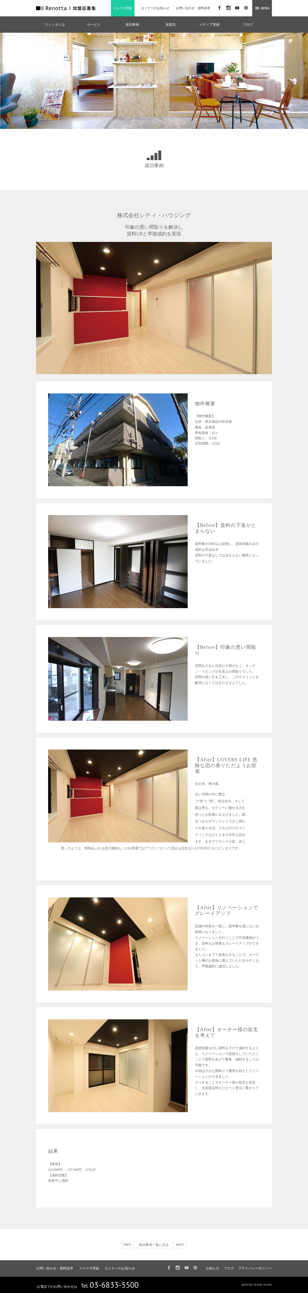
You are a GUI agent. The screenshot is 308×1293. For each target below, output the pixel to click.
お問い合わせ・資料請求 (193, 8)
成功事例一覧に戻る (154, 1245)
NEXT (180, 1245)
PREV (127, 1245)
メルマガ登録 (122, 8)
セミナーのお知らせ (155, 8)
